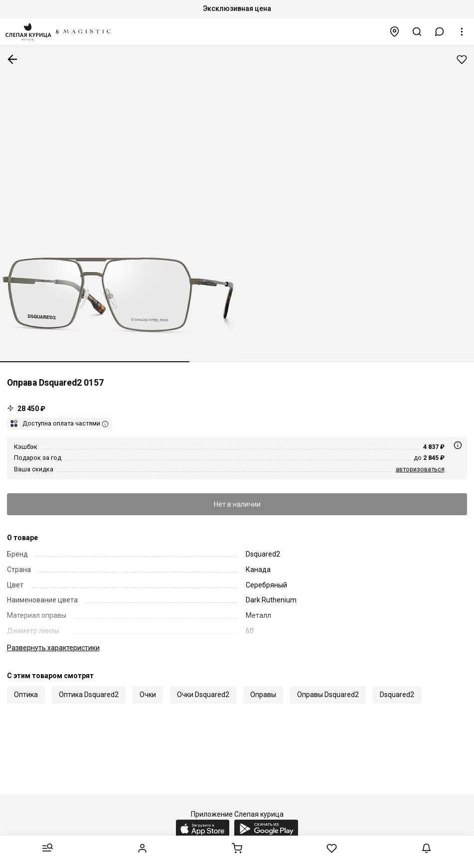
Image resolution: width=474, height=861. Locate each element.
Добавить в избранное (462, 59)
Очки (148, 695)
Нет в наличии (237, 504)
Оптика (26, 695)
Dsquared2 (397, 695)
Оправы (263, 695)
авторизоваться (420, 469)
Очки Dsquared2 (203, 695)
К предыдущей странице (12, 59)
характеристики (53, 648)
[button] (439, 31)
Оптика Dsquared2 (89, 695)
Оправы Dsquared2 (328, 695)
